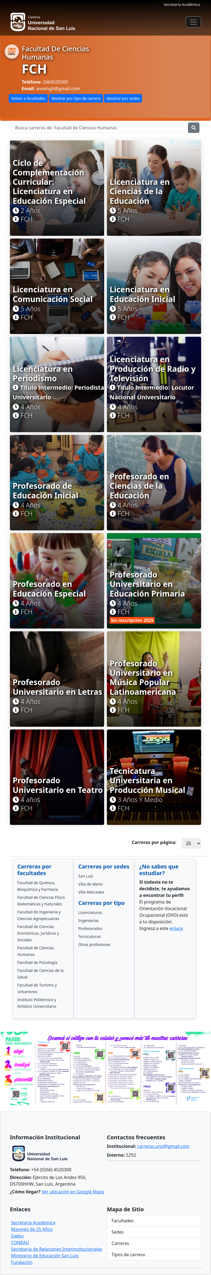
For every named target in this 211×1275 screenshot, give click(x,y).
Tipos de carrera (128, 1255)
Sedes (118, 1232)
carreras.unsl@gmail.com (163, 1146)
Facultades (123, 1221)
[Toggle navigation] (193, 22)
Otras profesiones (94, 944)
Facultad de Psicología (37, 962)
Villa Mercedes (91, 892)
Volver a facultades (28, 98)
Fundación (21, 1262)
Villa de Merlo (90, 884)
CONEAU (20, 1242)
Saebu (17, 1236)
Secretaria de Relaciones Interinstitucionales (56, 1249)
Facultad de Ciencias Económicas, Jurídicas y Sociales (38, 933)
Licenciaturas (90, 912)
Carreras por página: (154, 842)
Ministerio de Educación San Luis (44, 1256)
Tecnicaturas (89, 936)
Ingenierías (88, 920)
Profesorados (90, 928)
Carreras (120, 1243)
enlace (176, 928)
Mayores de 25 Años (31, 1229)
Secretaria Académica (33, 1223)
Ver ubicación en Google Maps (72, 1192)
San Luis (85, 876)
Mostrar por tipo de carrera (76, 98)
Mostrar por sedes (123, 98)
